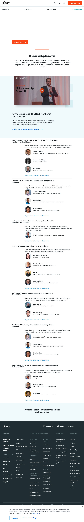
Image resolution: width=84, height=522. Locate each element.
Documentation (34, 485)
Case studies (46, 452)
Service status (34, 499)
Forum (31, 489)
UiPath (46, 488)
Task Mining (19, 474)
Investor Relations (75, 456)
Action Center (7, 458)
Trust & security (74, 460)
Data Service (19, 439)
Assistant (5, 471)
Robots (18, 467)
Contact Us (48, 426)
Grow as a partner (61, 452)
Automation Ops (7, 478)
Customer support (35, 478)
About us (72, 439)
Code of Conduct (75, 477)
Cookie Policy (36, 513)
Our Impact (73, 467)
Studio (18, 471)
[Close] (82, 506)
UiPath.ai (72, 443)
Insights (18, 443)
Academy (32, 459)
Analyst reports (47, 448)
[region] (42, 513)
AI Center (5, 465)
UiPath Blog (46, 445)
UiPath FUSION (47, 472)
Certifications (33, 466)
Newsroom (73, 453)
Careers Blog (73, 450)
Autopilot (5, 482)
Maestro (18, 456)
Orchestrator (20, 460)
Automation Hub (7, 475)
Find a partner (60, 445)
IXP (17, 450)
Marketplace (19, 453)
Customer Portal (34, 482)
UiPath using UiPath (75, 463)
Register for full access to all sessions (37, 175)
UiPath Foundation (75, 473)
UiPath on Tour (47, 481)
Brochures (46, 462)
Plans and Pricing (8, 445)
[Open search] (55, 3)
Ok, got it (14, 518)
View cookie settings (30, 518)
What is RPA (33, 469)
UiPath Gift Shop (74, 470)
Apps (4, 468)
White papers (47, 455)
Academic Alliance (35, 462)
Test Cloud (19, 477)
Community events (35, 495)
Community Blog (34, 492)
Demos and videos (48, 465)
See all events (47, 491)
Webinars (45, 458)
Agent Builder (6, 461)
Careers (72, 446)
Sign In (60, 426)
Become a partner (61, 448)
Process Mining (20, 464)
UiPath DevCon (47, 485)
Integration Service (21, 446)
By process (33, 446)
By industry (33, 443)
